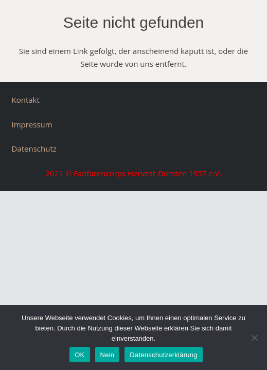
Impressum (32, 124)
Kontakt (26, 100)
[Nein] (254, 337)
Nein (107, 355)
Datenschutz (34, 148)
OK (79, 355)
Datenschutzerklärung (163, 355)
